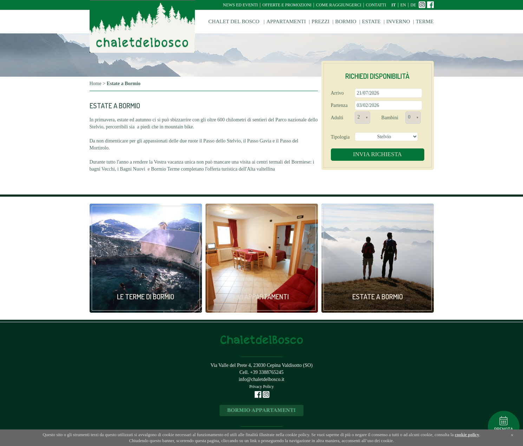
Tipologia (340, 137)
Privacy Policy (261, 386)
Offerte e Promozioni (287, 4)
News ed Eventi (240, 4)
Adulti (337, 117)
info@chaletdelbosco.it (262, 379)
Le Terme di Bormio (145, 296)
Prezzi (320, 21)
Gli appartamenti (262, 296)
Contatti (376, 4)
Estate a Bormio (377, 296)
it (393, 4)
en (403, 4)
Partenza (339, 105)
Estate (371, 21)
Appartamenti (286, 21)
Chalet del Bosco (234, 21)
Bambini (389, 117)
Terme (425, 21)
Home (96, 83)
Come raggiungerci (338, 4)
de (413, 4)
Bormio (345, 21)
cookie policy (467, 434)
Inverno (398, 21)
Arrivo (337, 93)
